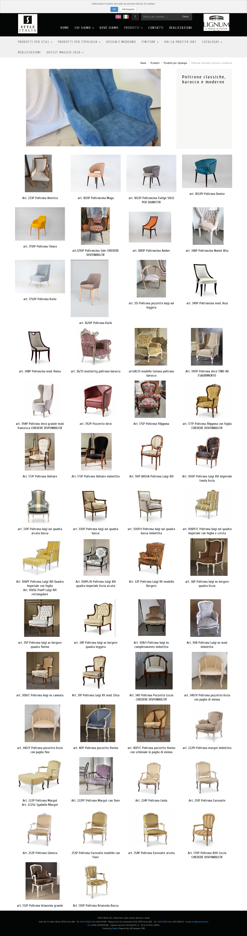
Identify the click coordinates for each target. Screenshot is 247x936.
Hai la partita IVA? (180, 42)
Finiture (150, 42)
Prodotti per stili (35, 42)
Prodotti (133, 28)
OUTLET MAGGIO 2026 (65, 52)
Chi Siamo (84, 28)
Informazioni (128, 9)
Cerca (185, 16)
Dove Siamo (109, 28)
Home (64, 28)
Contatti (156, 28)
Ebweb (114, 928)
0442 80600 (85, 921)
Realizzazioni (180, 28)
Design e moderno (121, 42)
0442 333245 (162, 921)
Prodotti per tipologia (79, 42)
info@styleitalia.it (200, 921)
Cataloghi (212, 42)
